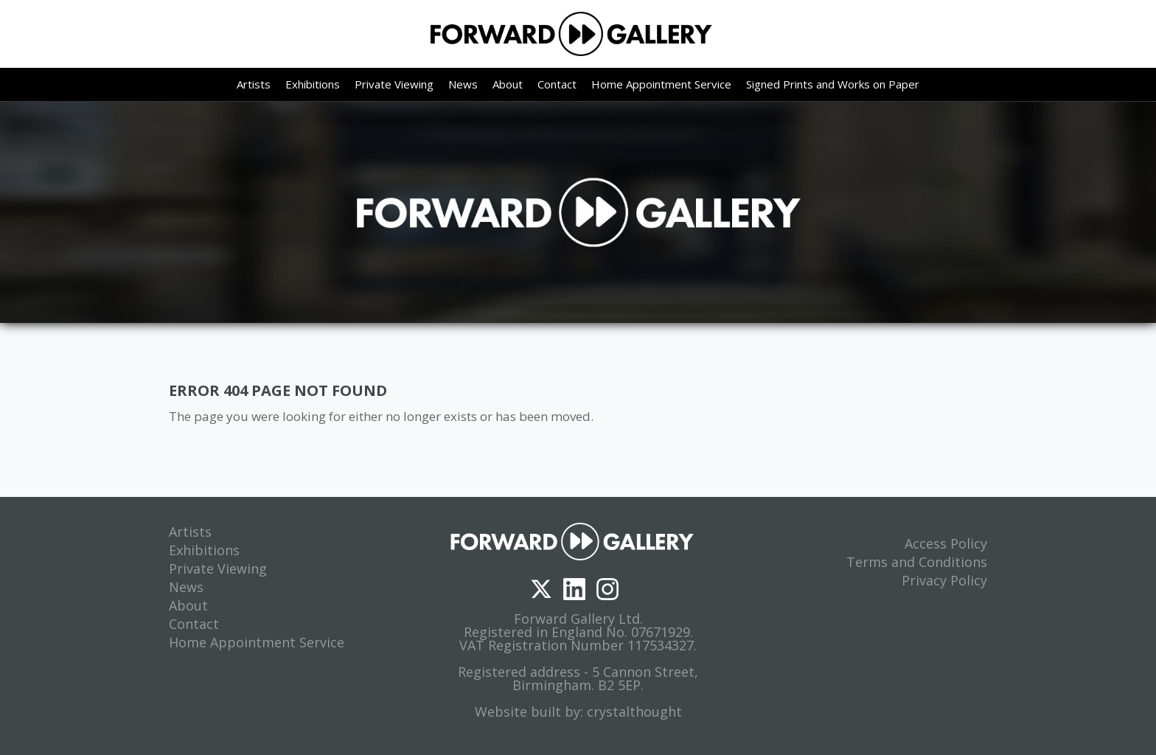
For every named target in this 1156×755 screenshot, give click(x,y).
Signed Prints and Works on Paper (832, 84)
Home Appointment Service (661, 84)
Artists (254, 84)
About (507, 84)
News (463, 84)
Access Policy (946, 543)
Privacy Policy (944, 580)
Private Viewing (394, 84)
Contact (557, 84)
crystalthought (634, 711)
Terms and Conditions (916, 562)
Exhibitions (312, 84)
